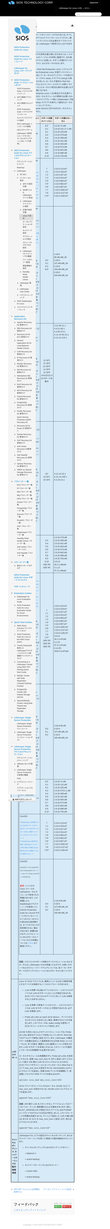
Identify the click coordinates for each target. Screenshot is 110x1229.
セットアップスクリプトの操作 (24, 119)
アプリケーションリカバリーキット (25, 789)
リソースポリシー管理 (27, 261)
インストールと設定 (23, 179)
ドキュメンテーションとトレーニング (24, 759)
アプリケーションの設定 (27, 237)
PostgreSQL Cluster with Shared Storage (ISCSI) (21, 693)
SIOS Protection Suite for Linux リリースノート (23, 59)
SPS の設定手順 (25, 185)
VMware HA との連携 (22, 764)
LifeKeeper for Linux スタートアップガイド (23, 71)
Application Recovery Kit (18, 317)
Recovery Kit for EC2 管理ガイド (21, 335)
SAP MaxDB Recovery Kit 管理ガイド (22, 457)
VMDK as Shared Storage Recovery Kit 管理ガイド (22, 472)
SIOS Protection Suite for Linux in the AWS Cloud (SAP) (22, 638)
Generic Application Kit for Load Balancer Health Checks (22, 344)
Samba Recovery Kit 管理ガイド (22, 435)
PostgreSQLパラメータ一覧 (24, 509)
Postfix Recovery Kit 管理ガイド (22, 412)
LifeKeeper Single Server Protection (21, 718)
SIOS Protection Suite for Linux (21, 48)
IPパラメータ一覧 (24, 488)
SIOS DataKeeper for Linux (22, 302)
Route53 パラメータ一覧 (25, 521)
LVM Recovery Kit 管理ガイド (22, 352)
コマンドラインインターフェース (22, 308)
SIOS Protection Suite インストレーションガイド (22, 82)
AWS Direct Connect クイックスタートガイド (22, 628)
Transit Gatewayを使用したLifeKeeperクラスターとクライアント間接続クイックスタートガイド (23, 651)
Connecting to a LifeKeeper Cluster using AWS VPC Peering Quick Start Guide (22, 666)
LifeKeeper (19, 171)
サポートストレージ (22, 586)
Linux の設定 (27, 217)
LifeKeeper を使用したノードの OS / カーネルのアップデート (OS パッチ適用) (24, 138)
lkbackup (20, 167)
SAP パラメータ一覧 (24, 527)
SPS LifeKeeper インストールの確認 (24, 125)
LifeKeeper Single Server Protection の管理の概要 (22, 772)
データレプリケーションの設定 (27, 224)
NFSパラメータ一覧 (25, 499)
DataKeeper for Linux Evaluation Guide (22, 599)
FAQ (19, 778)
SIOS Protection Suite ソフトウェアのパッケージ (24, 91)
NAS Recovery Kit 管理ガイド (22, 385)
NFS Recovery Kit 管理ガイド (22, 391)
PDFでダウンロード (22, 799)
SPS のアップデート (24, 130)
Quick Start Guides (21, 622)
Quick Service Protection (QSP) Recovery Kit (24, 419)
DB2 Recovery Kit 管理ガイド (22, 329)
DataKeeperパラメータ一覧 (24, 533)
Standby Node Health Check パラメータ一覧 (24, 541)
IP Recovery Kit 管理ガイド (22, 358)
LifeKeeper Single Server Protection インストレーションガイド (22, 736)
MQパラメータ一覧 (24, 495)
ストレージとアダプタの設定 (27, 245)
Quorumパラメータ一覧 (24, 515)
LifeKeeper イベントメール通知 (25, 203)
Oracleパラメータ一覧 (24, 503)
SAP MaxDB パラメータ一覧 (25, 554)
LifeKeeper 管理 (23, 284)
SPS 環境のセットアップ (23, 104)
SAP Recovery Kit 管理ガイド (22, 441)
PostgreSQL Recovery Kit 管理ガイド (22, 405)
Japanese (95, 2)
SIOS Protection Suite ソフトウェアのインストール (24, 111)
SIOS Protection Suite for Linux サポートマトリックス (23, 577)
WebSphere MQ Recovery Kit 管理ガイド (22, 378)
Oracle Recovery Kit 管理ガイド (22, 397)
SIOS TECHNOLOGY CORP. (34, 2)
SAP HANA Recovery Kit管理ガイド (22, 449)
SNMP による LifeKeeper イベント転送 (26, 193)
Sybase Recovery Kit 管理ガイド (22, 464)
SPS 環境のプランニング (22, 98)
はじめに (21, 174)
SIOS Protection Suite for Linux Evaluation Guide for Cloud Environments (22, 610)
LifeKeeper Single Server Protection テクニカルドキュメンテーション (21, 750)
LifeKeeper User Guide (22, 290)
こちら (30, 943)
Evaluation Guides (21, 593)
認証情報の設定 (27, 267)
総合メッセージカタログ (22, 566)
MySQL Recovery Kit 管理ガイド (22, 364)
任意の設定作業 (25, 210)
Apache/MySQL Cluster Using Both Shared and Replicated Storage (22, 705)
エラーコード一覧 (20, 562)
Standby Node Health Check (24, 275)
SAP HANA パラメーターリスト (24, 548)
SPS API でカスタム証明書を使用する (27, 1190)
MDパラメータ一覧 (24, 492)
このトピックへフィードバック (30, 1210)
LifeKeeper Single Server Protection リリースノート (24, 726)
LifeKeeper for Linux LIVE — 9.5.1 (75, 8)
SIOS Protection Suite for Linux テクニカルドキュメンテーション (21, 154)
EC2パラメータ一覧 (24, 485)
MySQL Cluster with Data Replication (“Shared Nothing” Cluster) (22, 680)
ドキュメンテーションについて (24, 162)
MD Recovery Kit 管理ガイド (22, 370)
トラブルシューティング (24, 296)
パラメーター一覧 (20, 481)
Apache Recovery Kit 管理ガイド (22, 323)
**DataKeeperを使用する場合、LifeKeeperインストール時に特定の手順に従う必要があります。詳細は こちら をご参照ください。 (29, 847)
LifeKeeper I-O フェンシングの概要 (25, 253)
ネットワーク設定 (27, 231)
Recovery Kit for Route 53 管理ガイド (22, 428)
